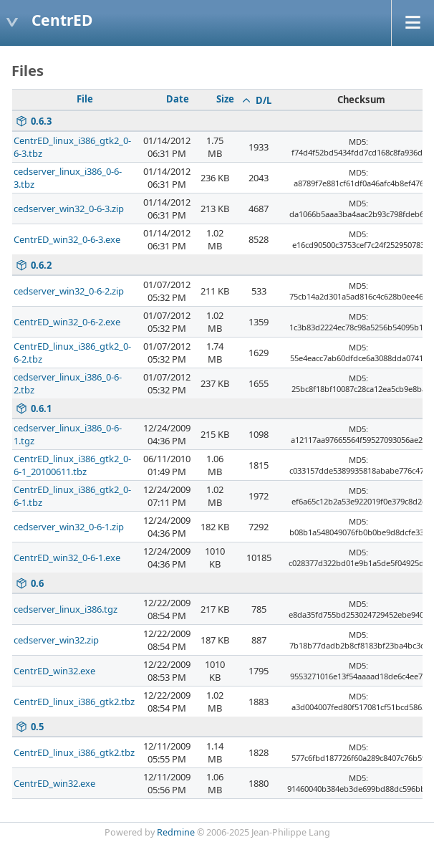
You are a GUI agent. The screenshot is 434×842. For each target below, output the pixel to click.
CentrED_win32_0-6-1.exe (67, 557)
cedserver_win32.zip (56, 639)
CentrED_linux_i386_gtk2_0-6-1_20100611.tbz (72, 465)
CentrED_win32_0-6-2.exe (67, 321)
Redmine (176, 832)
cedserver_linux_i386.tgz (65, 609)
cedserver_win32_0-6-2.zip (69, 290)
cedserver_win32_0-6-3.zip (69, 208)
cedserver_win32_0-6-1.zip (69, 526)
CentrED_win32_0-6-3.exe (67, 239)
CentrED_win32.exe (54, 670)
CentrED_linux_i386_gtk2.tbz (74, 701)
